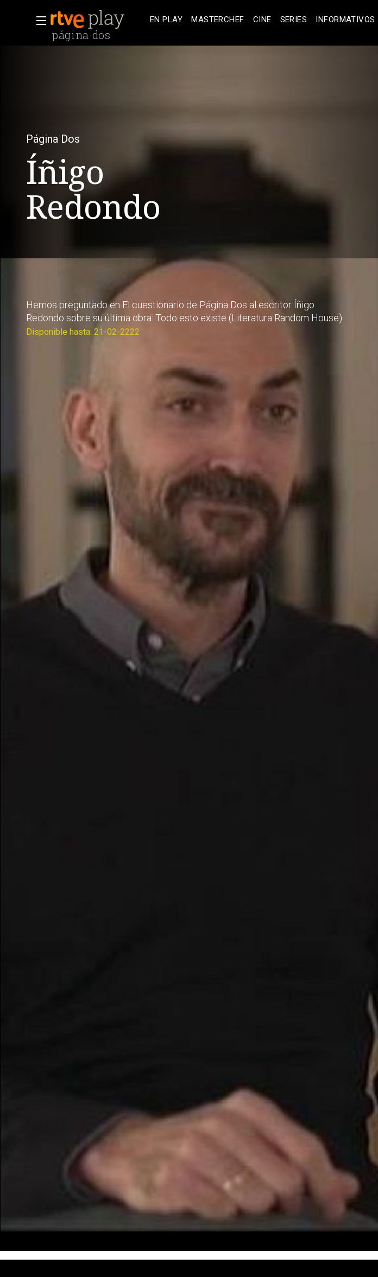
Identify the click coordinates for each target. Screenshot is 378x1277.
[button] (38, 21)
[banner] (98, 19)
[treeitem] (166, 20)
